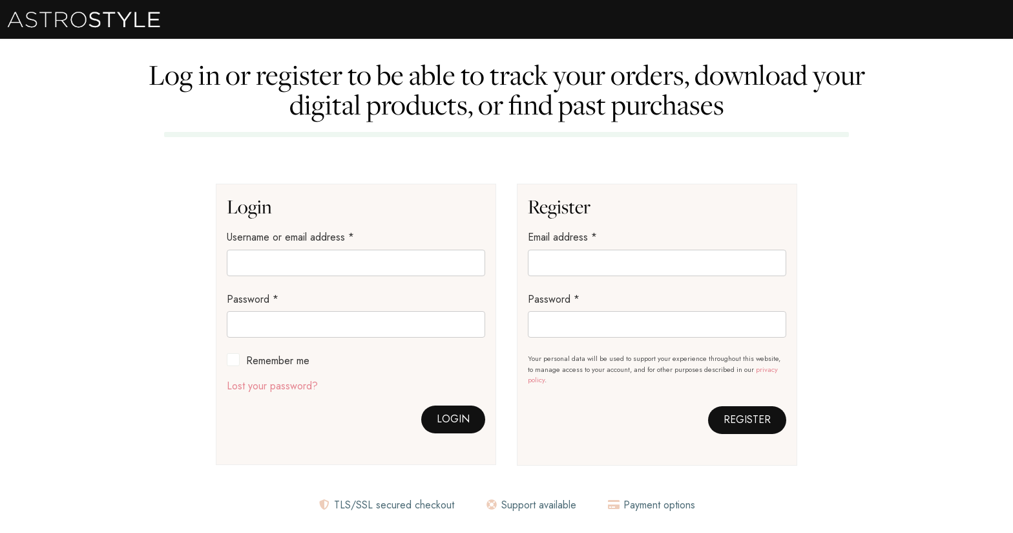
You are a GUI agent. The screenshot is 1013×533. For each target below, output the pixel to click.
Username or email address (290, 237)
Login (453, 418)
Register (747, 419)
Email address (562, 237)
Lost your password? (272, 385)
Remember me (277, 360)
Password (252, 299)
